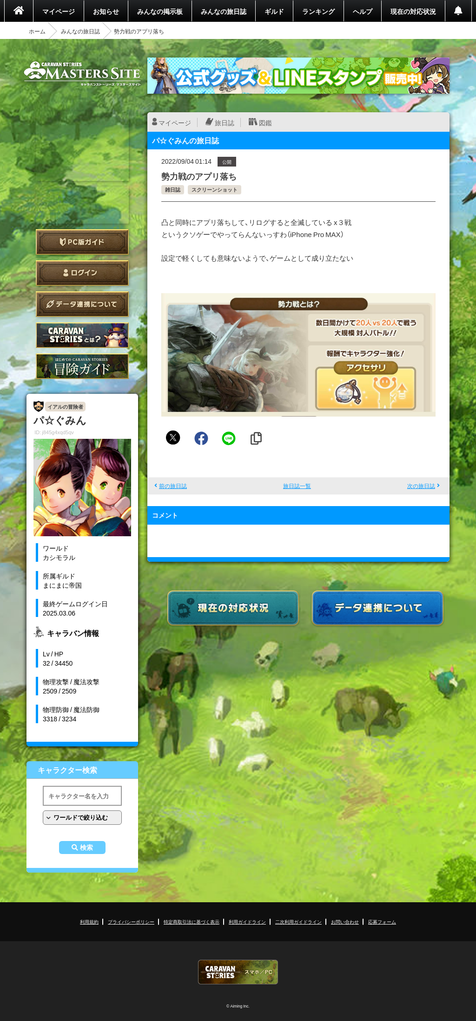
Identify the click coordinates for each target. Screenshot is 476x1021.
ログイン (82, 273)
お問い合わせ (345, 921)
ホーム (37, 31)
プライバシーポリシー (131, 921)
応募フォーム (382, 921)
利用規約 (89, 921)
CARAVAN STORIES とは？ (82, 335)
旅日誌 (224, 122)
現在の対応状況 (413, 11)
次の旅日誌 (421, 486)
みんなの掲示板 (160, 11)
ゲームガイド (82, 366)
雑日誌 (172, 189)
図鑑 (265, 122)
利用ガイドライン (247, 921)
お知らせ (106, 11)
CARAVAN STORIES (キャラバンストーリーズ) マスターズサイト (82, 74)
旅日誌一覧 (297, 486)
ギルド (274, 11)
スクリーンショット (215, 189)
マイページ (58, 11)
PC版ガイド (82, 242)
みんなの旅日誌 (223, 11)
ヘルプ (362, 11)
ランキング (318, 11)
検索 (86, 847)
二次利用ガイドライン (298, 921)
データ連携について (82, 304)
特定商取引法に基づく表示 (191, 921)
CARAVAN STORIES (238, 972)
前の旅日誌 (173, 486)
